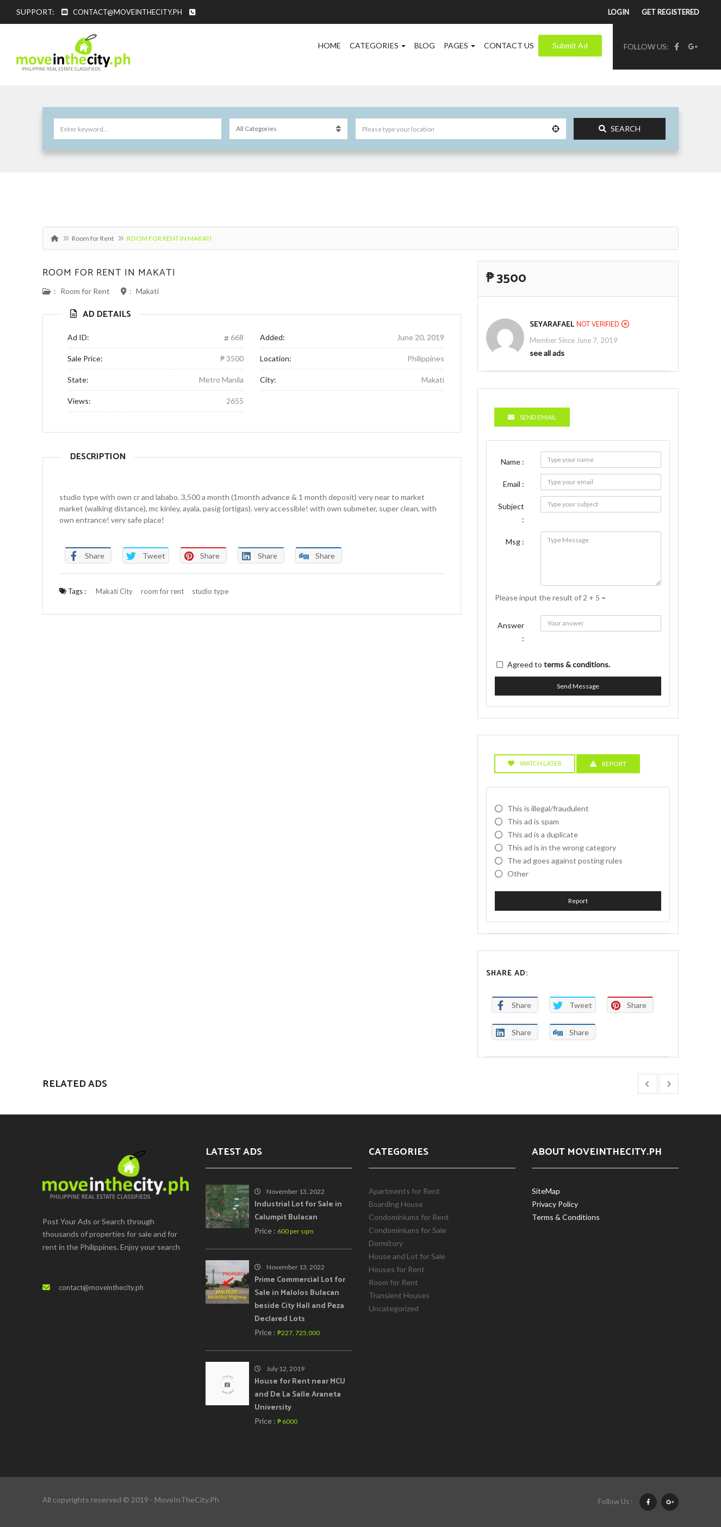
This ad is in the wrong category (561, 847)
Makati (147, 291)
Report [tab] (608, 764)
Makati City (114, 591)
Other (518, 873)
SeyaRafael (552, 324)
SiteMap (546, 1191)
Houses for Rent (397, 1269)
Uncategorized (394, 1308)
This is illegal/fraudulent (548, 808)
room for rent (162, 591)
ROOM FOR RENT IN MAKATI (109, 273)
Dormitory (386, 1243)
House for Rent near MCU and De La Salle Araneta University (299, 1394)
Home (329, 45)
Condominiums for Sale (407, 1230)
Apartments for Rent (404, 1191)
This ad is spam (533, 821)
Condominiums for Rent (409, 1217)
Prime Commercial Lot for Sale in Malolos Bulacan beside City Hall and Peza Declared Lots (299, 1299)
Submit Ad (570, 45)
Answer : (511, 632)
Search (620, 128)
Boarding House (396, 1204)
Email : (513, 484)
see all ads (547, 353)
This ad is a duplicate (542, 834)
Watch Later (535, 763)
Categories (378, 45)
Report (578, 901)
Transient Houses (399, 1295)
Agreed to (558, 664)
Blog (424, 45)
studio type (210, 591)
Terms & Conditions (566, 1217)
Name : (512, 461)
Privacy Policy (555, 1204)
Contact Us (509, 45)
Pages (459, 45)
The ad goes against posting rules (565, 860)
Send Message (578, 686)
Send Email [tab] (532, 417)
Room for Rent (93, 238)
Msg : (515, 541)
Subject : (511, 513)
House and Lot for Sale (407, 1256)
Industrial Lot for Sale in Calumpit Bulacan (298, 1211)
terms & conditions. (577, 664)
